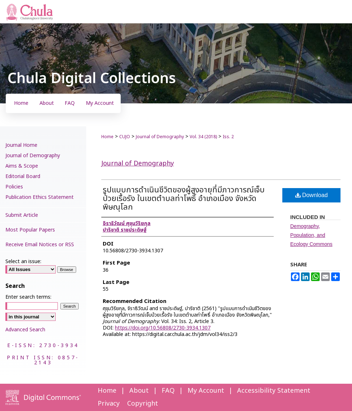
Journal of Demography (160, 137)
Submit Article (21, 215)
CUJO (124, 137)
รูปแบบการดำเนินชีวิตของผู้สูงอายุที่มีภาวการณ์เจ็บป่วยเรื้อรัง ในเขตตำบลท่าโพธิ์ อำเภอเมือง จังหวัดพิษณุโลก (184, 198)
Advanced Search (25, 329)
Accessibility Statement (273, 391)
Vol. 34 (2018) (203, 137)
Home (107, 137)
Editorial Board (22, 176)
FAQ (168, 391)
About (139, 391)
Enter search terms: (28, 297)
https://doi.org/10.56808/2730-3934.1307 (162, 328)
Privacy (109, 403)
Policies (14, 187)
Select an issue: (23, 261)
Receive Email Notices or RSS (39, 244)
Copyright (142, 403)
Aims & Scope (21, 166)
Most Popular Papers (30, 230)
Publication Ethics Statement (39, 197)
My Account (205, 391)
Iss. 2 (228, 137)
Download (311, 195)
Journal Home (21, 145)
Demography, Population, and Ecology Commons (311, 235)
